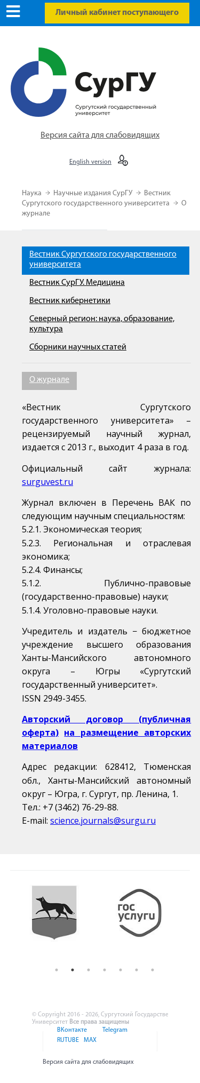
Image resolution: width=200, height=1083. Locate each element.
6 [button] (136, 970)
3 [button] (88, 970)
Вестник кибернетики (69, 301)
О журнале (49, 380)
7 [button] (152, 970)
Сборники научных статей (77, 347)
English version (90, 162)
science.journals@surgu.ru (103, 820)
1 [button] (56, 970)
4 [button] (104, 970)
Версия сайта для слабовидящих (100, 135)
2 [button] (72, 970)
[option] (62, 921)
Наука (32, 193)
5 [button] (120, 970)
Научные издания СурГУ (93, 193)
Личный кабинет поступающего (117, 13)
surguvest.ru (47, 482)
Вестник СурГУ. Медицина (77, 282)
